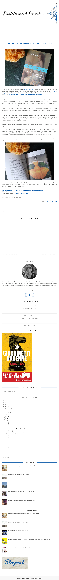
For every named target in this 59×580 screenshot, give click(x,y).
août (6, 415)
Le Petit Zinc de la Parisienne (28, 318)
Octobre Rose (28, 322)
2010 (4, 453)
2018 (4, 437)
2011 (4, 451)
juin (6, 419)
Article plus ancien (49, 255)
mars (6, 425)
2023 (4, 404)
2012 (4, 449)
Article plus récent (10, 255)
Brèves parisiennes (28, 308)
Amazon (16, 193)
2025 (4, 402)
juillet (6, 417)
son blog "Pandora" (28, 89)
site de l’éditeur (24, 193)
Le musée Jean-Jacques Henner (12, 431)
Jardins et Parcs (28, 315)
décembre (7, 409)
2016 (4, 441)
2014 (4, 445)
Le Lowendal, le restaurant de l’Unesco (18, 474)
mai (6, 421)
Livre (8, 205)
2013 (4, 447)
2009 (4, 455)
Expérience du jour (28, 311)
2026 (4, 400)
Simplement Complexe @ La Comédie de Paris (20, 548)
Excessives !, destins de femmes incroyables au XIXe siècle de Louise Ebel (22, 190)
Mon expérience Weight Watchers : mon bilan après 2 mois (23, 466)
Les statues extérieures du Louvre (17, 483)
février (6, 427)
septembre (7, 412)
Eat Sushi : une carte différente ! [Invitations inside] (21, 500)
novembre (7, 410)
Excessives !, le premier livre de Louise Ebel (15, 429)
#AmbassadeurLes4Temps (28, 305)
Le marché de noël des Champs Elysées (18, 530)
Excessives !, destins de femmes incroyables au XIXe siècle (25, 94)
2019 (4, 435)
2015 (4, 443)
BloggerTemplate (38, 578)
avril (6, 423)
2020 (4, 407)
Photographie (28, 325)
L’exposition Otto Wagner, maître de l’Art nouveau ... (18, 433)
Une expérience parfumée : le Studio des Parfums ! (21, 491)
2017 (4, 439)
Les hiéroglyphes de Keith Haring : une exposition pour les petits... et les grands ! (29, 539)
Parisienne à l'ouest (25, 578)
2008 (4, 457)
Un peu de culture (16, 205)
